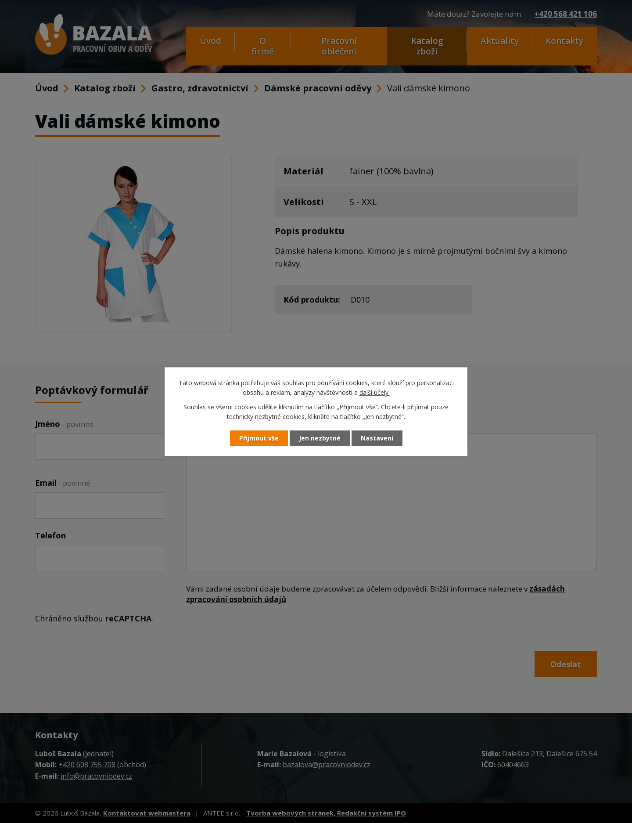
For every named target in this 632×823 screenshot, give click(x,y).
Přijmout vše (259, 438)
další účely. (374, 393)
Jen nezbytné (320, 438)
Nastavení (377, 438)
